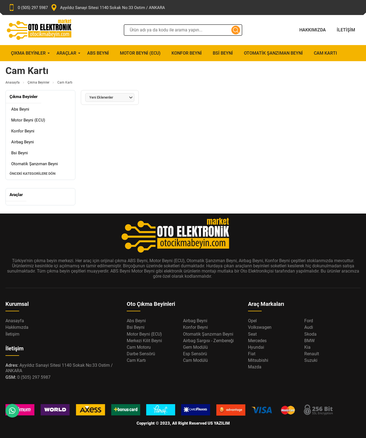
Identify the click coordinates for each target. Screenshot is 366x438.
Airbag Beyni (22, 142)
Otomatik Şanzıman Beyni (273, 53)
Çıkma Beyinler (28, 53)
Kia (307, 347)
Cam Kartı (325, 53)
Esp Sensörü (195, 353)
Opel (252, 320)
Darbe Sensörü (141, 353)
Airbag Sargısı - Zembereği (208, 340)
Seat (252, 334)
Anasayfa (12, 82)
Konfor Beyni (187, 53)
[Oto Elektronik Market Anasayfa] (43, 30)
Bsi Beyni (223, 53)
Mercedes (257, 340)
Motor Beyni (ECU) (140, 53)
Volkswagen (259, 327)
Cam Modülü (195, 360)
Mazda (254, 366)
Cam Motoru (139, 347)
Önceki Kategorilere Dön (32, 173)
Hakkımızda (312, 29)
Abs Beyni (98, 53)
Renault (311, 353)
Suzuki (310, 360)
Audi (308, 327)
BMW (309, 340)
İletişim (346, 29)
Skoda (310, 334)
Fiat (251, 353)
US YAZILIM (219, 423)
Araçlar (66, 53)
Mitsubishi (258, 360)
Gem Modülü (195, 347)
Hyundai (256, 347)
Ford (308, 320)
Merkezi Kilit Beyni (144, 340)
